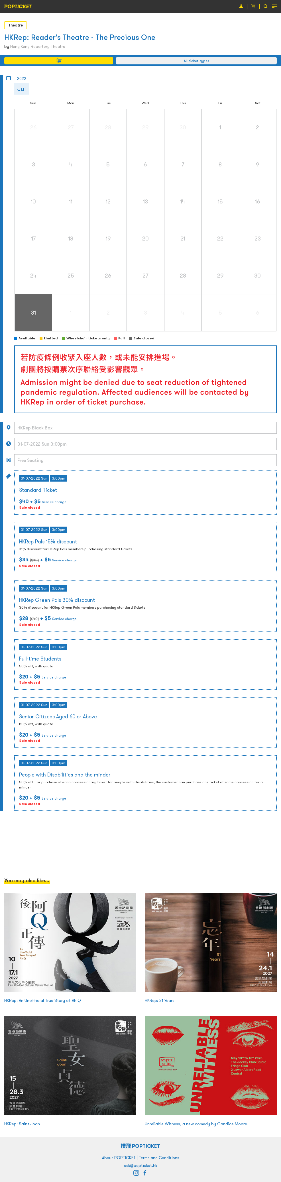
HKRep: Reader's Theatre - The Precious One (79, 37)
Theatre (15, 25)
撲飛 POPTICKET (140, 1146)
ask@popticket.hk (140, 1165)
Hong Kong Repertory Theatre (37, 46)
